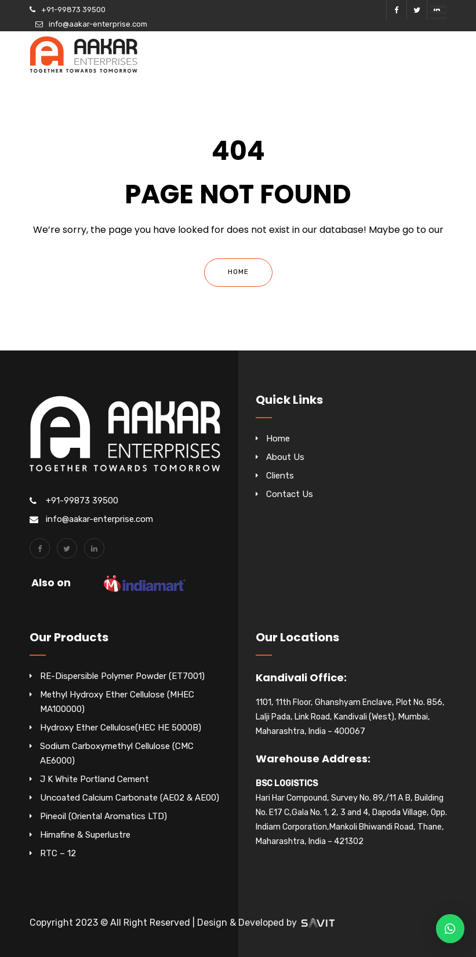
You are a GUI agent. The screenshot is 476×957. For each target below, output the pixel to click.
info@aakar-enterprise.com (98, 24)
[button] (450, 928)
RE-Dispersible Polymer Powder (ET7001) (122, 676)
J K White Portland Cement (94, 779)
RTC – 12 (58, 853)
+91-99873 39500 (73, 9)
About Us (285, 457)
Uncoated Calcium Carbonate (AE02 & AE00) (129, 797)
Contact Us (289, 494)
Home (238, 272)
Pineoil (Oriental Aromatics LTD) (103, 816)
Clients (280, 475)
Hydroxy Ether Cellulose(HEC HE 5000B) (120, 727)
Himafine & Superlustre (85, 835)
